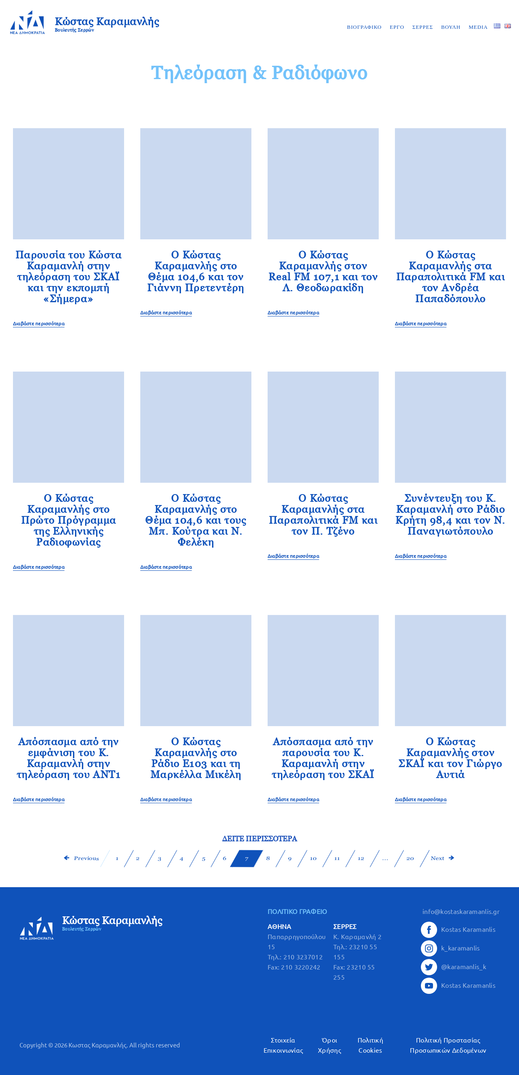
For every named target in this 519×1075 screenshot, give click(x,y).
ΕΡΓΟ (397, 27)
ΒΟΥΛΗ (451, 27)
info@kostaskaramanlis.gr (461, 911)
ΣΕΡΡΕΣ (422, 27)
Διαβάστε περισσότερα (38, 323)
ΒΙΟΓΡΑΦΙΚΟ (364, 27)
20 (410, 858)
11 (337, 858)
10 (313, 858)
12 (361, 858)
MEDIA (478, 27)
